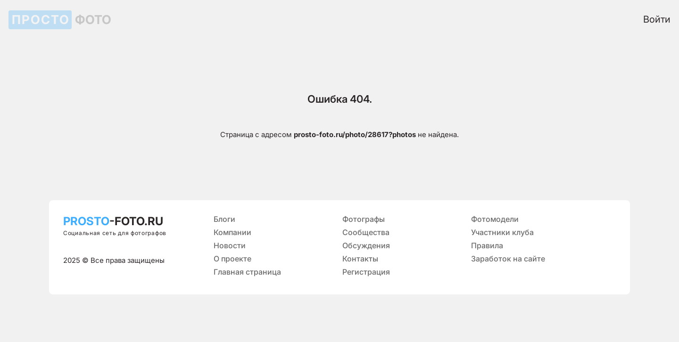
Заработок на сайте (508, 258)
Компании (232, 232)
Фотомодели (495, 219)
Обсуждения (366, 245)
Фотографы (363, 219)
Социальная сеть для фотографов (114, 232)
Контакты (360, 258)
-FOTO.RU (113, 221)
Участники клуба (502, 232)
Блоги (224, 219)
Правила (487, 245)
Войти (657, 19)
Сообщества (365, 232)
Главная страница (247, 272)
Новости (230, 245)
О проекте (232, 258)
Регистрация (366, 272)
